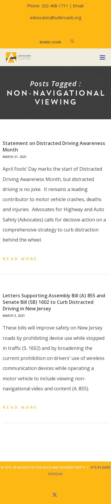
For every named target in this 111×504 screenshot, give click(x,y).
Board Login (50, 42)
